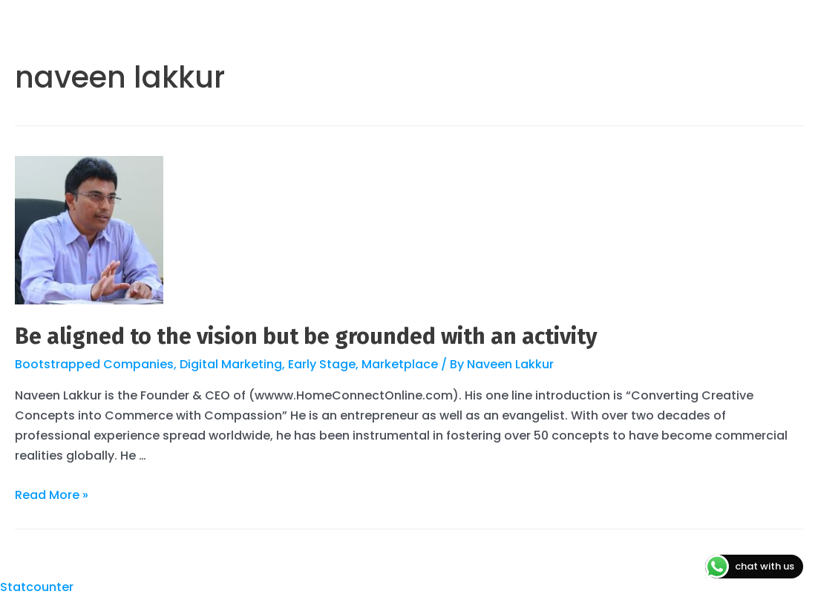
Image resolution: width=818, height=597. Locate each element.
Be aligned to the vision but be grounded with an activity (306, 336)
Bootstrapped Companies (94, 364)
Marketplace (399, 364)
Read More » (51, 494)
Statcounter (36, 587)
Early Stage (322, 364)
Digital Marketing (231, 364)
